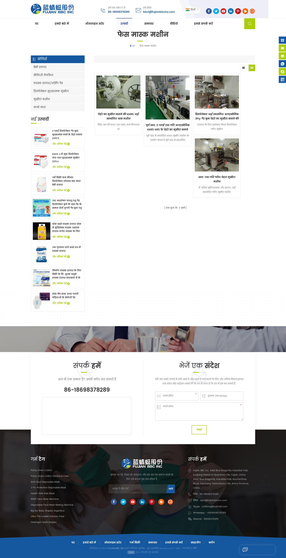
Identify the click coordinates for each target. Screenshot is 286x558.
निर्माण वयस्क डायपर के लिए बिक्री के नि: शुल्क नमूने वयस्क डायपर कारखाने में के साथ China (66, 274)
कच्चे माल (40, 107)
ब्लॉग (212, 542)
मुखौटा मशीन (42, 99)
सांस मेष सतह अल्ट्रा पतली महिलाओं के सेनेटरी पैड (65, 295)
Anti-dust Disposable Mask (45, 482)
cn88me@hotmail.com (214, 506)
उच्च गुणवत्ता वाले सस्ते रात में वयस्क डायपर (66, 249)
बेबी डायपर (40, 67)
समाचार (149, 24)
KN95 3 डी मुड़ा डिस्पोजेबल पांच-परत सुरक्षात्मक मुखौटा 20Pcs (66, 157)
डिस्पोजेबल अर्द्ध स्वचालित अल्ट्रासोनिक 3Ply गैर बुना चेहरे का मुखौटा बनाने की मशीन (194, 109)
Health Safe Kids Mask (43, 493)
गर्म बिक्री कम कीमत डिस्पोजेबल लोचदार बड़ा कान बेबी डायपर (66, 181)
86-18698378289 (118, 12)
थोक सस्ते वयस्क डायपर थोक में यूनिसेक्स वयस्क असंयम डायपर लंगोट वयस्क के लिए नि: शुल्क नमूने (66, 227)
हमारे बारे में (62, 24)
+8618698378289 (216, 513)
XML (178, 548)
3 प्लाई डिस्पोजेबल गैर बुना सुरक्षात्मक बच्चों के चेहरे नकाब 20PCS (67, 134)
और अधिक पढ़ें (61, 144)
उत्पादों (124, 24)
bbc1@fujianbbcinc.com (159, 12)
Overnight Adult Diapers (44, 522)
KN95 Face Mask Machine (45, 499)
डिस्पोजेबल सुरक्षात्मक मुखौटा (51, 91)
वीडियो (174, 24)
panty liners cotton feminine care (49, 476)
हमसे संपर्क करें (203, 24)
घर (36, 24)
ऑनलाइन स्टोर (94, 24)
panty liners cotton (41, 470)
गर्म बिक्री (135, 542)
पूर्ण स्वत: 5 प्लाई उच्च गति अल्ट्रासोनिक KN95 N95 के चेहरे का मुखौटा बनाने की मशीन (154, 118)
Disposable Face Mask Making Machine (52, 505)
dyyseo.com (166, 548)
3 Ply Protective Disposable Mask (48, 487)
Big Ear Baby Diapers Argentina (47, 511)
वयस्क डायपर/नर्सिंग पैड (48, 83)
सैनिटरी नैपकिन (43, 75)
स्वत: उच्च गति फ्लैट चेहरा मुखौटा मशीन (235, 109)
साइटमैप (195, 542)
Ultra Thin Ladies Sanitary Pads (47, 516)
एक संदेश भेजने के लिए (255, 549)
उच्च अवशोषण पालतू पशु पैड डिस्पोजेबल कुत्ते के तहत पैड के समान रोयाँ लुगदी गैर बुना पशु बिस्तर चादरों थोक (67, 204)
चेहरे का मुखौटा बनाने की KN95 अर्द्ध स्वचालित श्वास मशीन (114, 109)
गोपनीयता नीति (189, 548)
